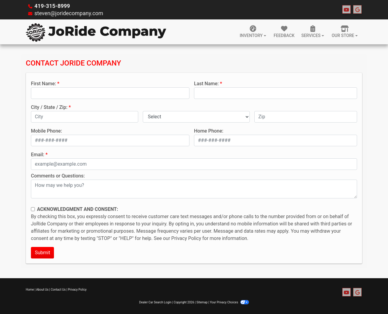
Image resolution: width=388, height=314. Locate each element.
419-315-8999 (52, 6)
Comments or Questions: (58, 176)
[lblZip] (305, 117)
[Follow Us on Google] (357, 9)
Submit (42, 252)
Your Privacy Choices (229, 302)
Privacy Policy (186, 238)
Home (30, 289)
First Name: (43, 83)
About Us (42, 289)
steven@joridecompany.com (68, 13)
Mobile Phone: (46, 131)
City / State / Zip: (49, 107)
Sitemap (202, 302)
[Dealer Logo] (96, 32)
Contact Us (58, 289)
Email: (37, 154)
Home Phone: (208, 131)
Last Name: (206, 83)
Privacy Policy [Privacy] (77, 289)
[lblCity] (84, 117)
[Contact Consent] (33, 209)
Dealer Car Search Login (155, 302)
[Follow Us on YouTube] (346, 9)
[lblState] (196, 117)
